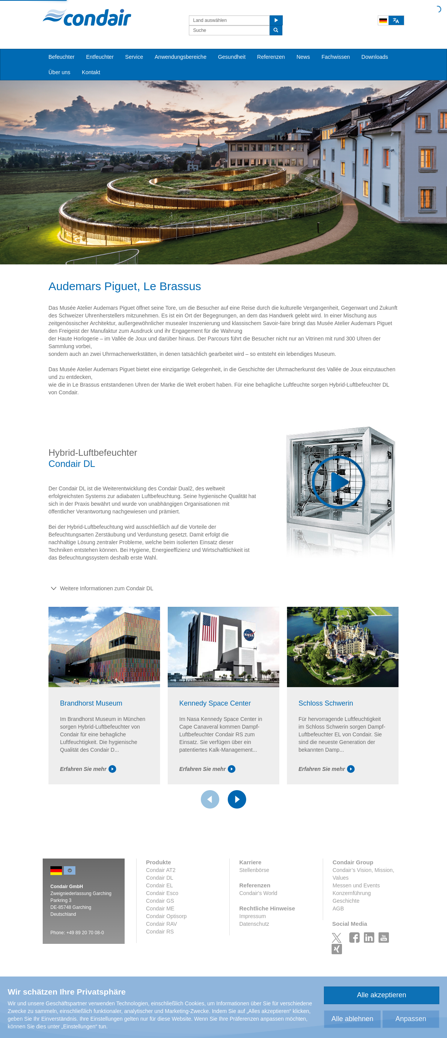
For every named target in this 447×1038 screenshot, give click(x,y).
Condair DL (159, 878)
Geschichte (346, 901)
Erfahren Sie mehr (88, 769)
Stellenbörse (254, 870)
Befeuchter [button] (61, 57)
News (303, 57)
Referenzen (271, 57)
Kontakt (91, 72)
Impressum (252, 916)
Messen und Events (356, 885)
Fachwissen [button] (336, 57)
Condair (87, 17)
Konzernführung (352, 893)
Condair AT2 (161, 870)
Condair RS (160, 931)
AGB (338, 908)
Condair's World (258, 893)
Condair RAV (161, 924)
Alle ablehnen (352, 1019)
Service (134, 57)
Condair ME (160, 908)
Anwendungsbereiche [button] (181, 57)
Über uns (59, 72)
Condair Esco (162, 893)
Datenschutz (254, 924)
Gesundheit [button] (232, 57)
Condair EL (159, 885)
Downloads (375, 57)
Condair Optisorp (166, 916)
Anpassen (410, 1019)
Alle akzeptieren (381, 995)
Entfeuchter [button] (100, 57)
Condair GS (160, 901)
